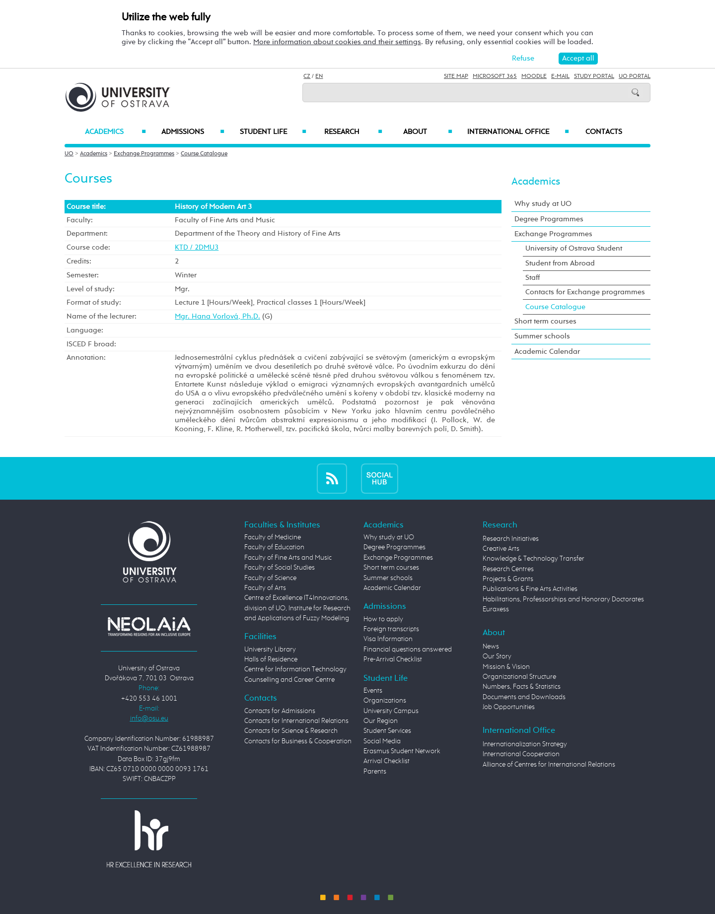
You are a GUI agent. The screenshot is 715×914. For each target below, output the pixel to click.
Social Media (382, 741)
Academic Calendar (547, 351)
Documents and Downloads (524, 697)
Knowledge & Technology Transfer (533, 558)
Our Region (380, 721)
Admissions (192, 132)
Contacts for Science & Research (291, 730)
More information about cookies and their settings (337, 42)
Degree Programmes (548, 219)
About (427, 132)
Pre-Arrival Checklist (392, 659)
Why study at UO (543, 203)
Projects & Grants (508, 579)
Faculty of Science (270, 578)
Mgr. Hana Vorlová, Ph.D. (217, 316)
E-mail (560, 76)
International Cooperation (521, 754)
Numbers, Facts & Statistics (522, 686)
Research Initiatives (511, 538)
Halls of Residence (270, 659)
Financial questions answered (407, 649)
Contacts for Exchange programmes (585, 292)
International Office (518, 132)
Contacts (603, 132)
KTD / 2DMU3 (196, 247)
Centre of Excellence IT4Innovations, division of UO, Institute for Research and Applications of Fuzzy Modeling (297, 608)
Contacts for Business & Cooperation (298, 741)
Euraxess (496, 609)
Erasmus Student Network (401, 751)
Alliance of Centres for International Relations (549, 764)
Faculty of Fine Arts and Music (288, 557)
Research (353, 132)
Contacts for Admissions (279, 711)
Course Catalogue (204, 154)
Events (372, 690)
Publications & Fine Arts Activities (530, 589)
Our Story (497, 656)
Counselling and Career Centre (289, 679)
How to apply (383, 619)
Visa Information (388, 639)
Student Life (273, 132)
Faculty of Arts (265, 588)
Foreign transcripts (391, 629)
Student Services (387, 730)
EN (319, 76)
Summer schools (542, 336)
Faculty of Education (274, 547)
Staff (532, 277)
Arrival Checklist (386, 761)
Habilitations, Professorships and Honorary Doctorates (563, 599)
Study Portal (594, 76)
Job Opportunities (509, 707)
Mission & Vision (506, 666)
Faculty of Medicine (272, 537)
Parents (374, 771)
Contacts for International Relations (296, 721)
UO (69, 154)
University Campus (391, 711)
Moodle (534, 76)
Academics (115, 132)
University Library (270, 649)
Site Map (456, 76)
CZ (306, 76)
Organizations (384, 700)
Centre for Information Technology (295, 669)
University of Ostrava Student (573, 248)
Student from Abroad (560, 263)
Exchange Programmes (144, 154)
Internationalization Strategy (525, 744)
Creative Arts (501, 548)
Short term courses (545, 321)
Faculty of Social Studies (279, 567)
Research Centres (508, 569)
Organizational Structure (519, 676)
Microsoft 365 (495, 76)
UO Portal (634, 76)
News (491, 646)
